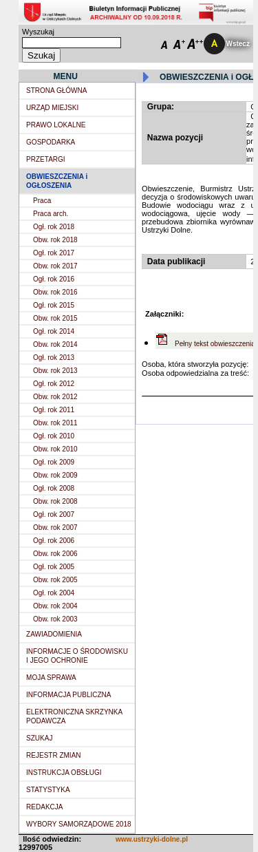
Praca (42, 200)
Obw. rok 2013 (55, 370)
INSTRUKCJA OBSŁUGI (63, 772)
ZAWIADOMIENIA (54, 634)
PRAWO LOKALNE (55, 125)
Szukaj (41, 55)
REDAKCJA (44, 807)
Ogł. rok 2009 (53, 462)
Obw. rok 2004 (55, 606)
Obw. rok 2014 (55, 344)
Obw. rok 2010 (55, 449)
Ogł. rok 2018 (53, 227)
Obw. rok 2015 (55, 318)
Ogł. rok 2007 (53, 514)
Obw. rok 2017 (55, 266)
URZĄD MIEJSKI (52, 107)
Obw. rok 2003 (55, 619)
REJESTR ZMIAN (53, 755)
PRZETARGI (45, 159)
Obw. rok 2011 (55, 423)
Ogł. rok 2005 (53, 567)
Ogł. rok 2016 (53, 279)
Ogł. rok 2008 (53, 488)
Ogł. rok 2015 (53, 305)
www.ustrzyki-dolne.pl (152, 839)
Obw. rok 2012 (55, 397)
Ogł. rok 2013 (53, 357)
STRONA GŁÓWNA (56, 90)
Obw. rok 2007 (55, 527)
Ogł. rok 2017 (53, 253)
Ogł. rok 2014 (53, 331)
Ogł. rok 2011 (53, 410)
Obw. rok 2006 (55, 553)
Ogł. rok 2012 (53, 383)
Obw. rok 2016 (55, 292)
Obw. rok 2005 (55, 580)
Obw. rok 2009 (55, 475)
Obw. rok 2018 (55, 240)
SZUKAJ (39, 738)
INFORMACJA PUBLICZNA (68, 695)
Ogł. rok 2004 (53, 593)
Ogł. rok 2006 (53, 540)
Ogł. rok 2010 (53, 436)
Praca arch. (50, 213)
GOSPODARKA (50, 142)
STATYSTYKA (48, 790)
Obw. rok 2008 (55, 501)
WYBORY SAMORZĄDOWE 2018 (78, 824)
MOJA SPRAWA (51, 677)
